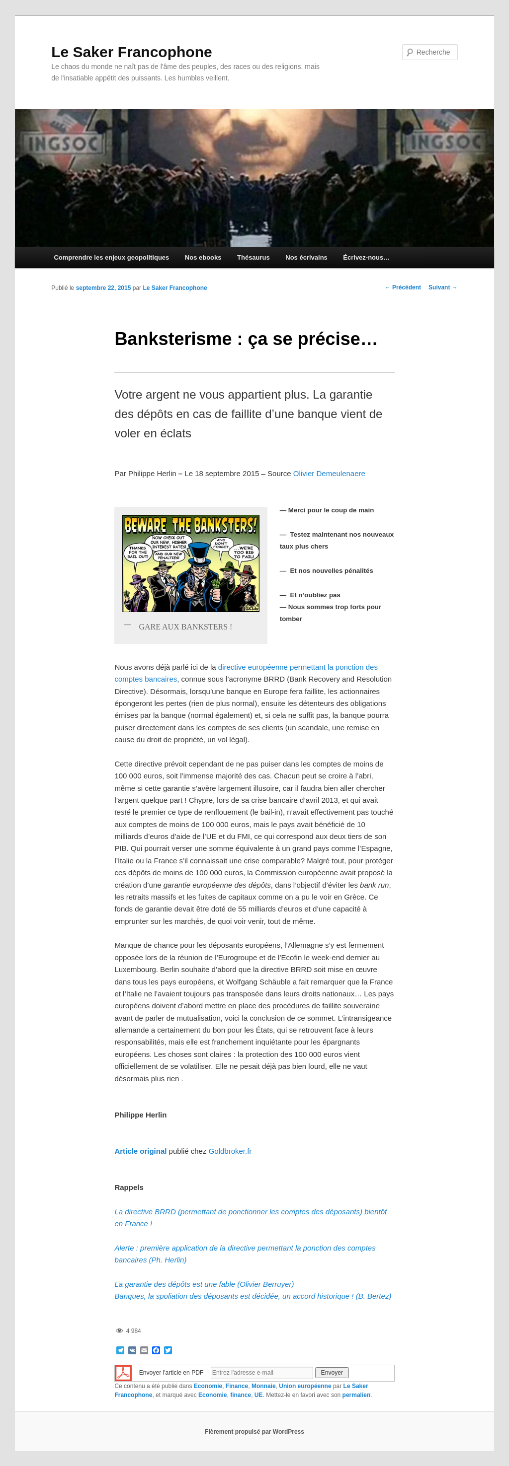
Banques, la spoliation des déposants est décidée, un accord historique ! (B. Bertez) (252, 1296)
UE (258, 1395)
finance (240, 1395)
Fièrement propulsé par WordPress (254, 1431)
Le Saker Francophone (131, 52)
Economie (208, 1386)
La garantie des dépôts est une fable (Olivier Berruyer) (204, 1284)
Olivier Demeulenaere (329, 473)
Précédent (403, 287)
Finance (237, 1386)
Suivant (443, 287)
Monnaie (264, 1386)
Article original (140, 1151)
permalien (356, 1395)
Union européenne (305, 1386)
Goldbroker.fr (230, 1151)
